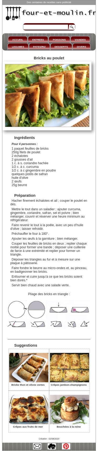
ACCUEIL (17, 39)
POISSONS (59, 39)
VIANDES (80, 39)
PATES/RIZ (39, 46)
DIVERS (81, 46)
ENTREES (38, 39)
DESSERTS (61, 46)
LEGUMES (18, 46)
